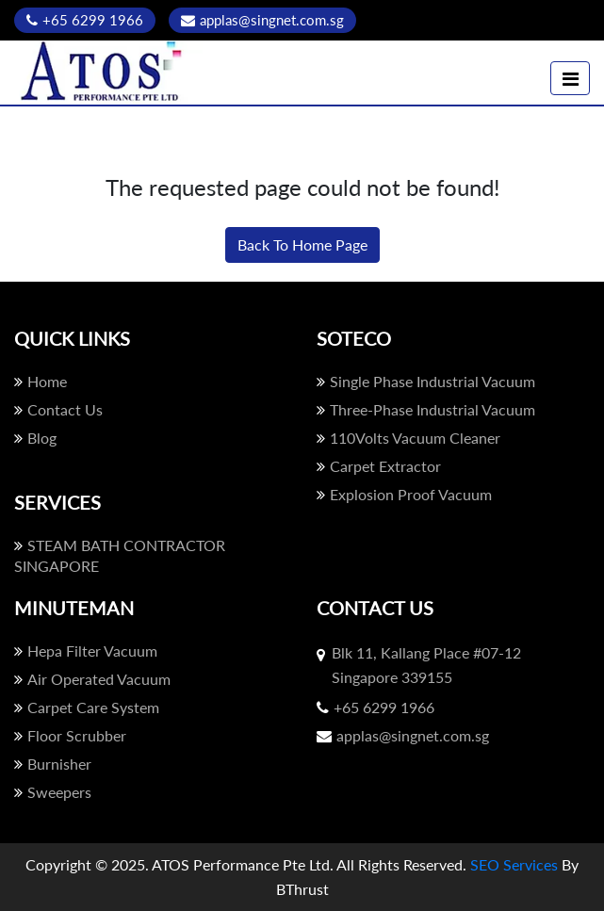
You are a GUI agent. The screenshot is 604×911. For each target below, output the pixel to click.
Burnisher (52, 764)
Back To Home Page (302, 244)
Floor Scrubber (70, 735)
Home (40, 381)
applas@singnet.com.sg (262, 19)
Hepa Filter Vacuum (85, 650)
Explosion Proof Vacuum (404, 494)
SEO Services (514, 864)
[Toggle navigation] (570, 78)
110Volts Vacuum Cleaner (408, 438)
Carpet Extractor (379, 466)
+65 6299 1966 (84, 19)
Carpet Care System (86, 707)
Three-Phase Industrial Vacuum (426, 409)
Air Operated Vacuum (92, 679)
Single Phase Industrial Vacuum (426, 381)
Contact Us (58, 409)
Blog (35, 438)
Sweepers (52, 792)
